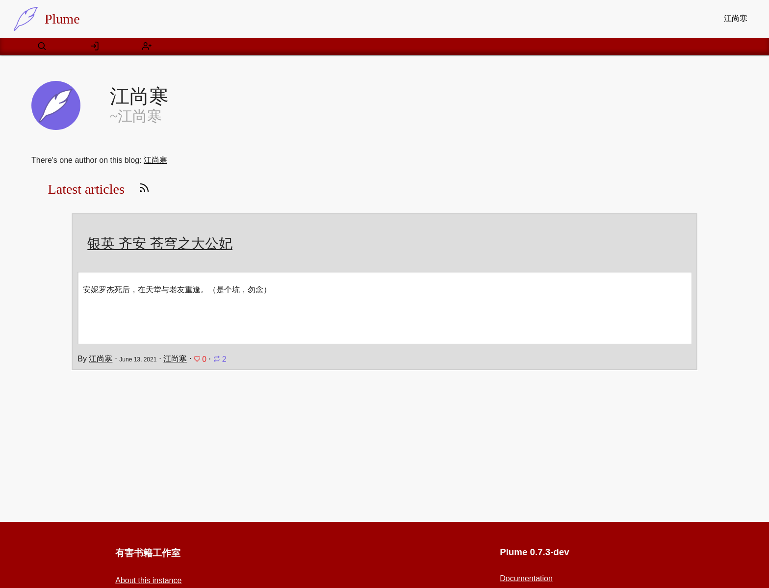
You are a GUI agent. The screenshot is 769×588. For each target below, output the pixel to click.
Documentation (526, 578)
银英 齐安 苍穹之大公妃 (159, 243)
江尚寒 (735, 18)
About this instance (148, 580)
